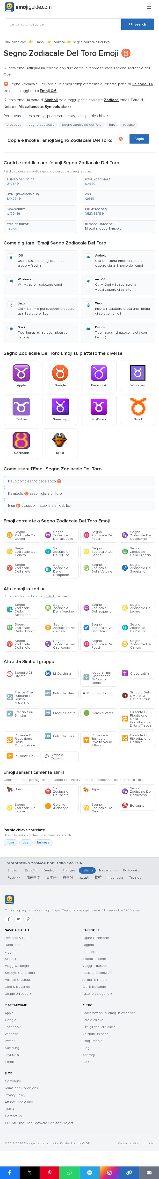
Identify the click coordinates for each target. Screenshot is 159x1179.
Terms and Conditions (21, 1088)
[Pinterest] (28, 919)
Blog (85, 1048)
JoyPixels (12, 1055)
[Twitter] (18, 919)
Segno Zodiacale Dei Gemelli (21, 535)
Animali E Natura (94, 980)
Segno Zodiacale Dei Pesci (98, 535)
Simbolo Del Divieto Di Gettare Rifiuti (136, 695)
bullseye (43, 842)
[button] (40, 182)
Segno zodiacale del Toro (81, 125)
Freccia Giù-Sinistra (19, 714)
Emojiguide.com (15, 42)
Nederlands (108, 870)
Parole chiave (92, 1020)
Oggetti (10, 952)
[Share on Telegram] (89, 1172)
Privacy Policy (15, 1095)
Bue (13, 789)
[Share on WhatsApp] (69, 1172)
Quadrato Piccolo (98, 693)
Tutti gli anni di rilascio (99, 1027)
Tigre (91, 789)
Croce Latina (136, 673)
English (13, 870)
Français (69, 870)
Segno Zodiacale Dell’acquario (59, 535)
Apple (9, 1013)
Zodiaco (59, 42)
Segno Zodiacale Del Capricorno (137, 535)
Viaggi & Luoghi (17, 966)
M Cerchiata (58, 673)
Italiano (87, 870)
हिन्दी (98, 878)
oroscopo (14, 125)
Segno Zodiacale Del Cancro (21, 551)
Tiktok (9, 1062)
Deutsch (49, 870)
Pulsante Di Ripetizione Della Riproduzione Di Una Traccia (137, 719)
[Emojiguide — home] (28, 7)
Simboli (40, 42)
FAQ (85, 1062)
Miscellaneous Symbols (103, 228)
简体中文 (33, 878)
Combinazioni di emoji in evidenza (108, 1013)
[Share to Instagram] (109, 1172)
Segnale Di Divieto (19, 674)
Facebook (13, 1027)
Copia (139, 139)
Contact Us (13, 1116)
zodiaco (129, 125)
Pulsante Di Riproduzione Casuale (136, 738)
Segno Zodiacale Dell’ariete (18, 568)
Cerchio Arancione (57, 806)
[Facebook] (9, 919)
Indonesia (115, 878)
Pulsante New (59, 693)
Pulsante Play (20, 756)
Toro (112, 125)
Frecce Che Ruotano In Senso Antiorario (19, 697)
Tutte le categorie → (97, 994)
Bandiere (89, 952)
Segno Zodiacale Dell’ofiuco (57, 551)
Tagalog (135, 878)
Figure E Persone (95, 938)
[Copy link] (129, 1172)
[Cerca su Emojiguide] (63, 24)
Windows (12, 1034)
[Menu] (149, 7)
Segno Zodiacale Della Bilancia (136, 551)
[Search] (137, 24)
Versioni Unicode (95, 1034)
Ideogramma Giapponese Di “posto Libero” (97, 678)
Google (10, 1020)
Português (131, 870)
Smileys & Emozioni (20, 973)
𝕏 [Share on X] (30, 1173)
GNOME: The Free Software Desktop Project (39, 1123)
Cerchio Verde (98, 713)
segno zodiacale (42, 125)
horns (11, 842)
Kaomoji (88, 1055)
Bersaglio (133, 805)
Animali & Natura (17, 980)
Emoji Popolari (93, 1041)
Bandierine (13, 945)
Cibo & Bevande (17, 987)
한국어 (68, 878)
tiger (25, 842)
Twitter (9, 1041)
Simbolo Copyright (55, 756)
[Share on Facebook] (10, 1172)
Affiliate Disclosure (19, 1102)
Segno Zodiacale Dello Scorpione (57, 570)
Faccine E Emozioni (97, 973)
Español (31, 870)
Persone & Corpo (18, 938)
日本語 (51, 878)
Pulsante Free (60, 736)
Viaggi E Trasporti (95, 966)
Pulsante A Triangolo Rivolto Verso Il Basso (97, 740)
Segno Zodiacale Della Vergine (97, 568)
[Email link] (149, 1172)
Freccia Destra (60, 713)
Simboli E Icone (94, 959)
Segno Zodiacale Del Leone (98, 551)
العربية (84, 878)
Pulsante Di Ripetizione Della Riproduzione (20, 740)
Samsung (12, 1048)
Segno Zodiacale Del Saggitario (137, 568)
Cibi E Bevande (94, 987)
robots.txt (148, 1143)
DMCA (9, 1109)
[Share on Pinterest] (49, 1172)
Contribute (13, 1081)
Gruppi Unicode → (18, 994)
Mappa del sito (128, 1143)
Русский (14, 878)
